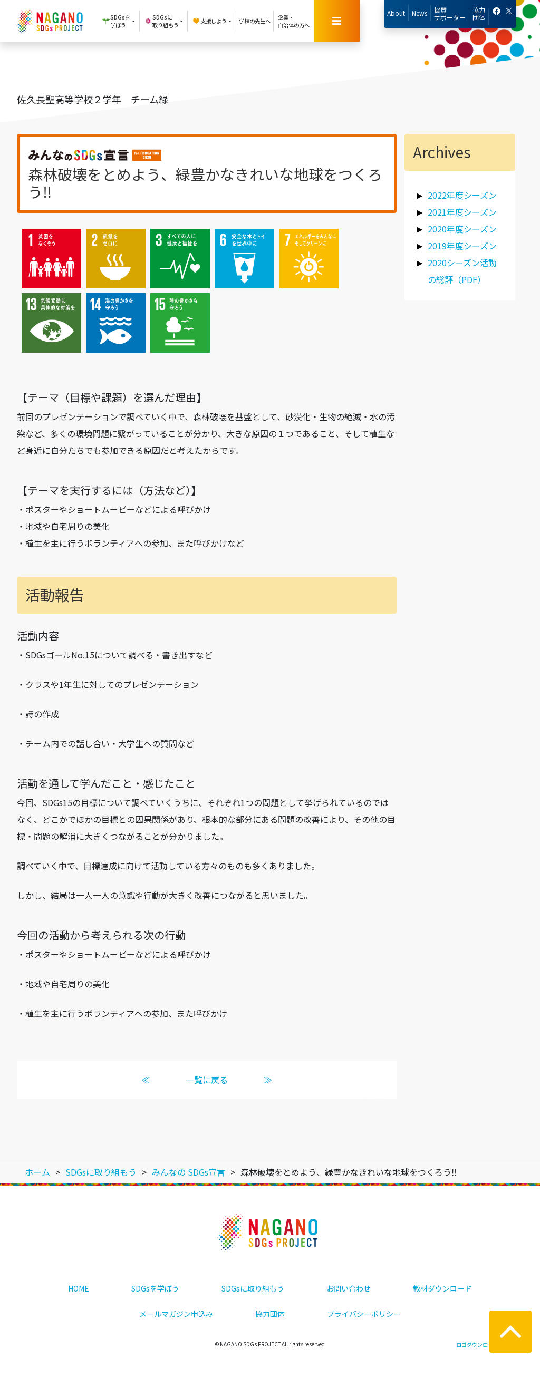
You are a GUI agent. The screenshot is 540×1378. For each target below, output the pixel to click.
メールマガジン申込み (176, 1313)
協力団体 (478, 13)
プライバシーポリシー (364, 1313)
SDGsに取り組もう (252, 1288)
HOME (78, 1288)
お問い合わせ (348, 1288)
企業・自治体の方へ (294, 21)
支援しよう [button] (209, 21)
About (396, 12)
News (419, 12)
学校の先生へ (255, 21)
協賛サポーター (450, 13)
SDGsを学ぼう (155, 1288)
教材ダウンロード (442, 1288)
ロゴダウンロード (477, 1344)
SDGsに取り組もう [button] (161, 21)
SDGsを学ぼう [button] (116, 21)
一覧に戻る (207, 1079)
